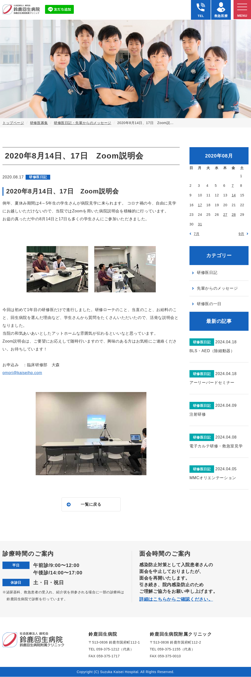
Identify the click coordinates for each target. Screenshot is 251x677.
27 (225, 215)
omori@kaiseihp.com (22, 373)
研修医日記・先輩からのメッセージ (82, 123)
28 (234, 215)
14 (234, 195)
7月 (197, 234)
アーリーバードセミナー (212, 382)
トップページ (13, 123)
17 (200, 205)
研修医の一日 (209, 304)
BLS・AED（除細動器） (212, 351)
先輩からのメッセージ (217, 288)
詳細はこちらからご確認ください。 (176, 599)
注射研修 (197, 414)
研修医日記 (207, 272)
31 (200, 224)
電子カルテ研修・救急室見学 (216, 446)
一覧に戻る (91, 504)
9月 (241, 234)
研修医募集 (39, 123)
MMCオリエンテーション (212, 478)
